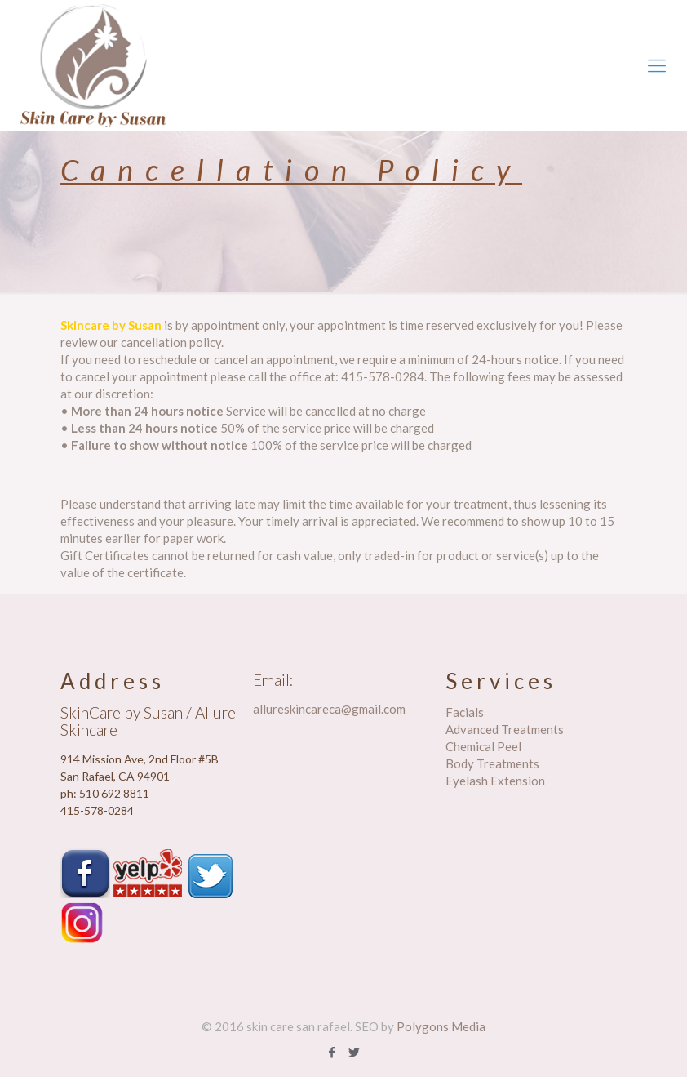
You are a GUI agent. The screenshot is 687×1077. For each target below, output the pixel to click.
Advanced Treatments (504, 729)
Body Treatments (492, 763)
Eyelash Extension (495, 780)
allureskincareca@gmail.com (329, 708)
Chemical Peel (483, 746)
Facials (464, 712)
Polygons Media (441, 1026)
